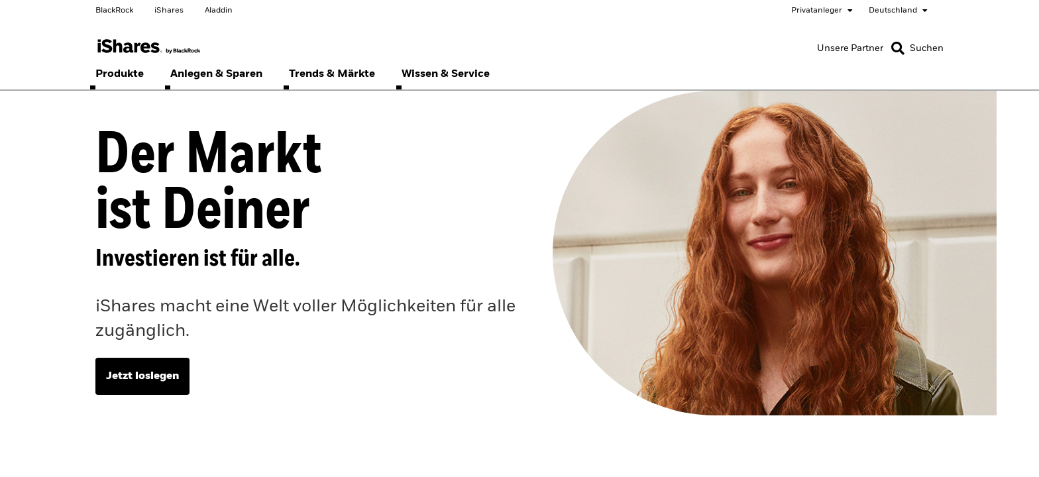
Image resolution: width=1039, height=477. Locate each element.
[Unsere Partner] (850, 48)
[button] (897, 48)
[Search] (917, 48)
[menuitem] (119, 74)
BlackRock (114, 11)
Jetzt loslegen (142, 376)
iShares (169, 11)
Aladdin (219, 11)
